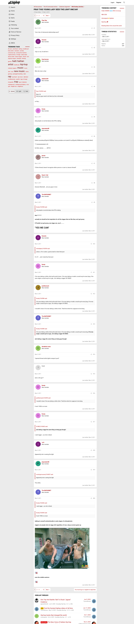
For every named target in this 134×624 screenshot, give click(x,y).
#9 (94, 202)
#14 (94, 354)
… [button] (41, 15)
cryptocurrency (12, 54)
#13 (94, 324)
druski (24, 56)
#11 (94, 272)
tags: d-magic (23, 79)
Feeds (12, 21)
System (12, 91)
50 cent (10, 49)
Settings (12, 39)
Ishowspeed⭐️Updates (108, 18)
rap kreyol (14, 77)
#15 (94, 373)
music (20, 67)
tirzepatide (10, 82)
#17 (94, 421)
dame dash (24, 54)
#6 (94, 136)
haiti (14, 61)
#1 (94, 28)
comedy (22, 50)
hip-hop (24, 64)
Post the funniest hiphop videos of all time (58, 608)
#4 (94, 86)
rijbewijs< (26, 77)
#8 (94, 183)
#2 (94, 47)
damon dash (11, 56)
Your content (14, 28)
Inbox (11, 14)
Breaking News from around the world (112, 25)
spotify (18, 79)
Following (13, 25)
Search (12, 7)
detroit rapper (18, 56)
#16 (94, 393)
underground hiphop (20, 84)
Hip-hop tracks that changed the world (54, 615)
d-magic (18, 54)
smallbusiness (11, 79)
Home (12, 11)
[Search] (124, 2)
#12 (94, 293)
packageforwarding (18, 74)
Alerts (12, 18)
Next (47, 15)
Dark (26, 91)
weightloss (20, 86)
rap (9, 76)
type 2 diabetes (23, 82)
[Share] (92, 28)
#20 (94, 498)
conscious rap (11, 52)
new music (19, 71)
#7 (94, 163)
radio (24, 74)
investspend (44, 617)
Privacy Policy (14, 35)
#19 (94, 469)
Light (18, 91)
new (12, 71)
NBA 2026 (104, 14)
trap (16, 81)
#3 (94, 67)
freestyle (19, 58)
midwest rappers (12, 68)
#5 (94, 117)
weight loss (14, 86)
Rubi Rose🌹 (105, 22)
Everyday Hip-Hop (61, 604)
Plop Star (44, 20)
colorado (16, 50)
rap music (20, 77)
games (10, 61)
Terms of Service (15, 32)
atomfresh (15, 49)
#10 (94, 244)
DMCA (12, 43)
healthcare (16, 64)
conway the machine (21, 52)
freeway (24, 58)
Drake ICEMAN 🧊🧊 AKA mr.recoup (111, 10)
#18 (94, 450)
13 (43, 15)
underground (11, 84)
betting (20, 49)
